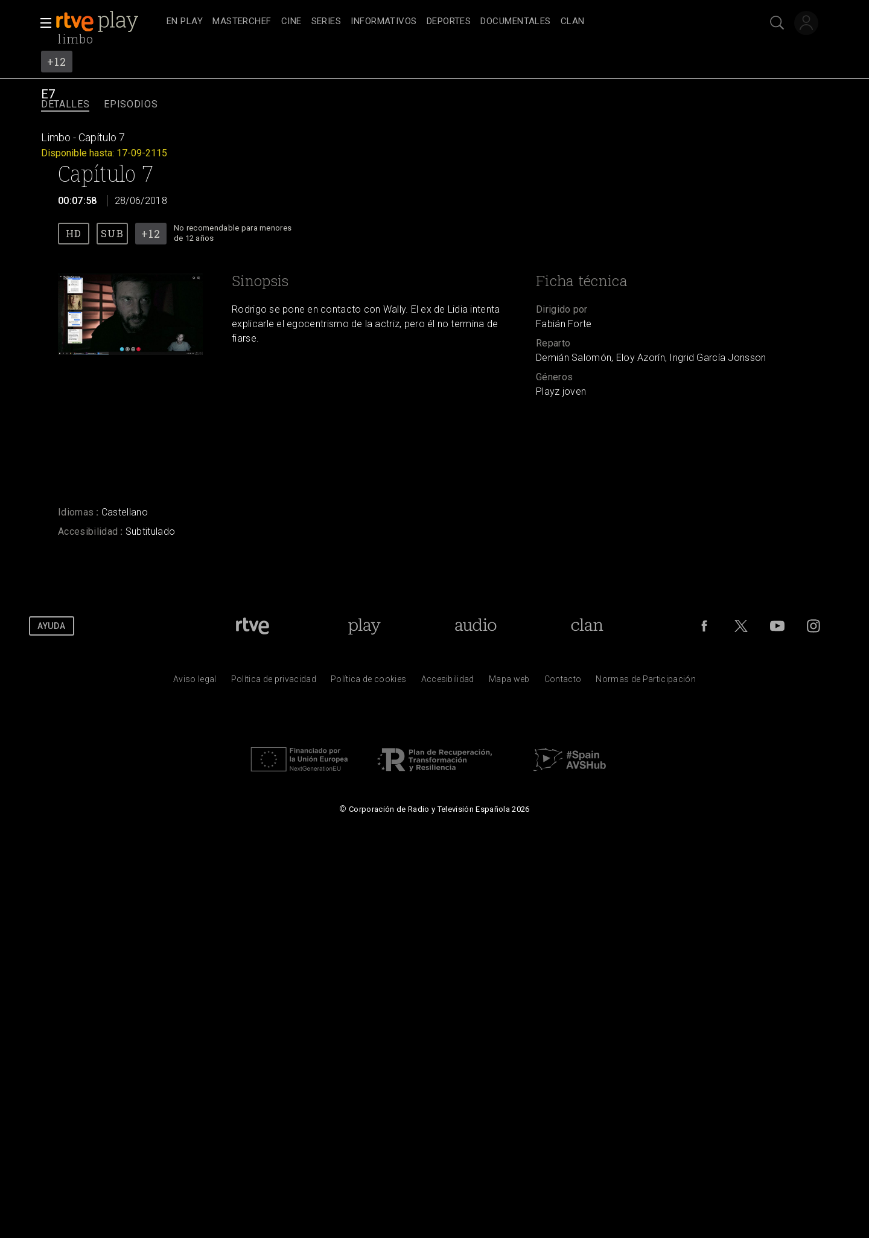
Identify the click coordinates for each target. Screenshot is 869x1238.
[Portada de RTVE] (252, 626)
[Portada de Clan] (587, 626)
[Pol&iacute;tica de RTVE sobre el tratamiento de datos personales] (273, 682)
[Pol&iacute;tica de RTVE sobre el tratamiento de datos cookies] (368, 682)
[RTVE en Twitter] (741, 626)
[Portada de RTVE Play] (364, 626)
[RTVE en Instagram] (813, 626)
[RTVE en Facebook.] (704, 626)
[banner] (109, 22)
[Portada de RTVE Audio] (476, 626)
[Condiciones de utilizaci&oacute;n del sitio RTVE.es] (195, 682)
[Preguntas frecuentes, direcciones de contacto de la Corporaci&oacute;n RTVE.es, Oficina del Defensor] (563, 682)
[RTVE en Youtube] (777, 626)
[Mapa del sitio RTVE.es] (509, 682)
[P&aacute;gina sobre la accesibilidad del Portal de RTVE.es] (447, 682)
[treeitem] (185, 22)
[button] (42, 23)
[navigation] (448, 22)
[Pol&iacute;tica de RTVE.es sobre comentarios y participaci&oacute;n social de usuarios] (646, 682)
